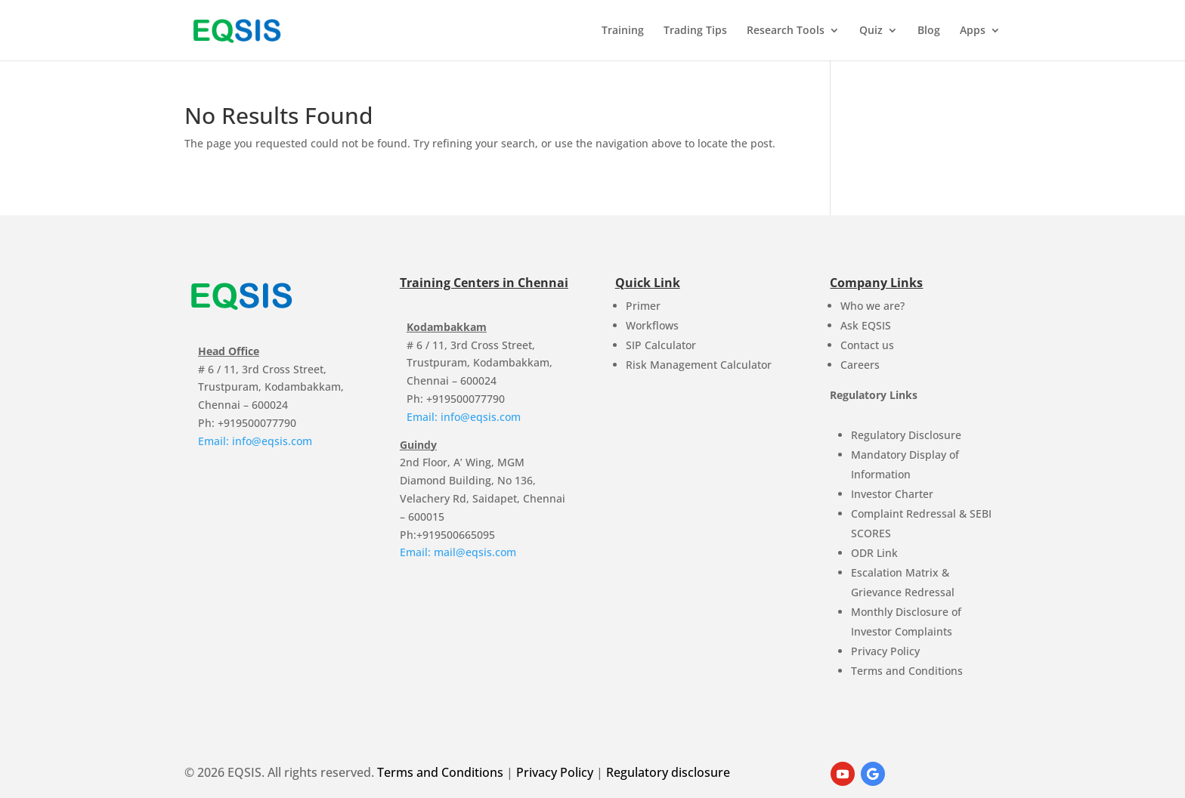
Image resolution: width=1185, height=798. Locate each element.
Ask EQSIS (865, 325)
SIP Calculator (661, 345)
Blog (928, 31)
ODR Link (874, 553)
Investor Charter (892, 494)
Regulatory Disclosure (906, 435)
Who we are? (872, 305)
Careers (860, 364)
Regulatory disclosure (668, 772)
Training (623, 31)
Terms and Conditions (907, 670)
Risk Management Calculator (699, 364)
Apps (972, 31)
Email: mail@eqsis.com (458, 552)
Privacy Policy (885, 651)
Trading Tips (695, 31)
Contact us (867, 345)
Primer (643, 305)
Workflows (652, 325)
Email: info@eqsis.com (255, 441)
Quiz (871, 31)
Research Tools (786, 31)
